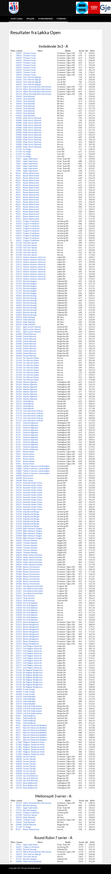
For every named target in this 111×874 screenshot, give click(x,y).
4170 (18, 423)
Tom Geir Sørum (30, 243)
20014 (19, 317)
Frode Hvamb (29, 689)
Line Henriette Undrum (33, 411)
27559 (19, 149)
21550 (19, 670)
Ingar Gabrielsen (30, 159)
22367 (19, 586)
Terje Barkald (29, 96)
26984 (19, 689)
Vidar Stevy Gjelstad (32, 118)
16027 (19, 221)
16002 (19, 295)
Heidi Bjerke (28, 401)
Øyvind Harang (29, 295)
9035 (18, 173)
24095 (19, 53)
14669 (19, 540)
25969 (19, 528)
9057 (18, 725)
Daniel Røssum (29, 334)
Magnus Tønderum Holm (33, 742)
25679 (19, 696)
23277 (19, 646)
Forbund (61, 18)
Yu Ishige (27, 149)
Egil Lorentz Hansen (32, 327)
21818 (19, 706)
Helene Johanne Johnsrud (34, 257)
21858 (19, 603)
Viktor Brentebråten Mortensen (37, 86)
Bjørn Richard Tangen (32, 528)
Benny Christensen (31, 567)
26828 (19, 756)
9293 (18, 451)
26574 (19, 86)
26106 (19, 382)
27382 (19, 742)
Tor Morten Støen (31, 358)
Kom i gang (17, 18)
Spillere (30, 18)
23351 (19, 622)
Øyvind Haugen (30, 281)
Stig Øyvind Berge (31, 511)
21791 (19, 281)
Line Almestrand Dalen (33, 586)
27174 (19, 411)
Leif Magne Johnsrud (32, 646)
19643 (19, 96)
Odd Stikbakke (29, 696)
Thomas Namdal (30, 540)
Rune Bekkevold (30, 783)
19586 (19, 567)
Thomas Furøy (29, 53)
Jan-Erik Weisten (30, 776)
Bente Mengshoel (31, 622)
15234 (19, 511)
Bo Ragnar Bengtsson (32, 670)
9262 (18, 327)
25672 (19, 257)
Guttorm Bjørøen (30, 423)
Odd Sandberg (29, 715)
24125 (19, 483)
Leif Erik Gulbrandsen (32, 706)
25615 (19, 401)
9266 (18, 715)
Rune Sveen (28, 475)
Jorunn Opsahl (29, 756)
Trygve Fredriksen (31, 221)
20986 (19, 118)
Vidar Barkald (29, 317)
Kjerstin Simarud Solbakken (35, 725)
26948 (19, 475)
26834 (19, 555)
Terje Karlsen (29, 595)
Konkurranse (45, 18)
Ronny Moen (28, 451)
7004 (18, 159)
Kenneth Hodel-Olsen (32, 483)
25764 (19, 358)
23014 (19, 595)
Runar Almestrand (31, 173)
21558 (19, 243)
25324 (19, 776)
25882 (19, 466)
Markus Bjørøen (30, 382)
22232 (19, 783)
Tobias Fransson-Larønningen (36, 466)
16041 (19, 77)
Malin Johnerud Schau (32, 555)
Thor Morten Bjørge (32, 77)
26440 (19, 334)
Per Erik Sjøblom (30, 603)
